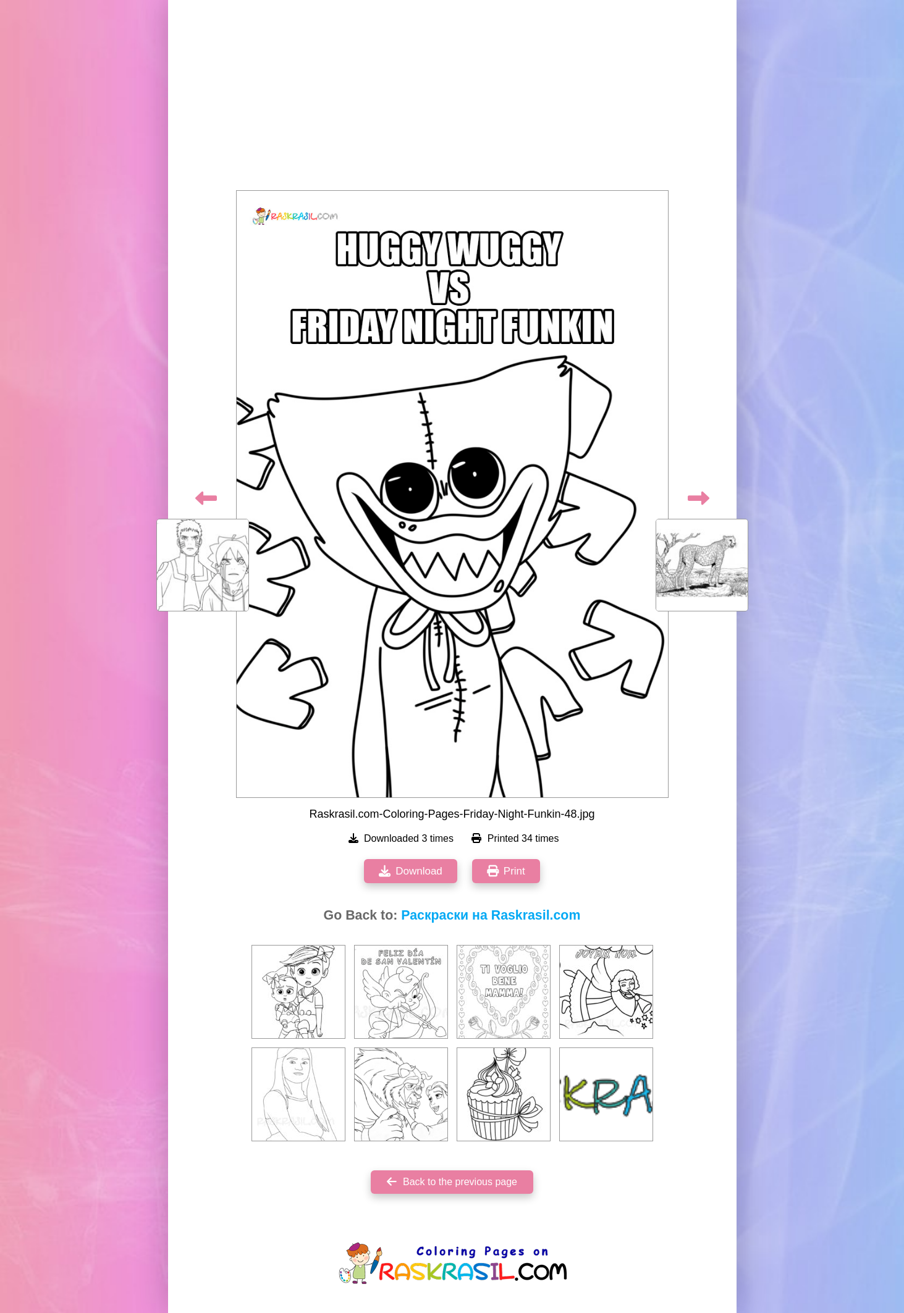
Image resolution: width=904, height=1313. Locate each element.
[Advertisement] (452, 98)
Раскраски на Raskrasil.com (490, 915)
